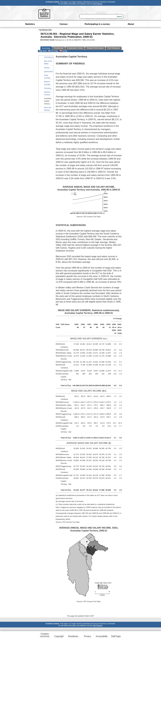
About (131, 24)
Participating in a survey (97, 24)
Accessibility (102, 636)
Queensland (48, 71)
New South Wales (48, 62)
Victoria (47, 68)
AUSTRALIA (48, 57)
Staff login (116, 636)
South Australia (47, 76)
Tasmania (47, 88)
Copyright (59, 636)
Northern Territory (47, 93)
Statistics (30, 24)
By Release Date (45, 30)
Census (64, 24)
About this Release (47, 109)
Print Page (53, 51)
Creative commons (44, 635)
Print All (63, 51)
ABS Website (97, 4)
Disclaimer (73, 636)
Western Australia (47, 83)
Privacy (87, 636)
